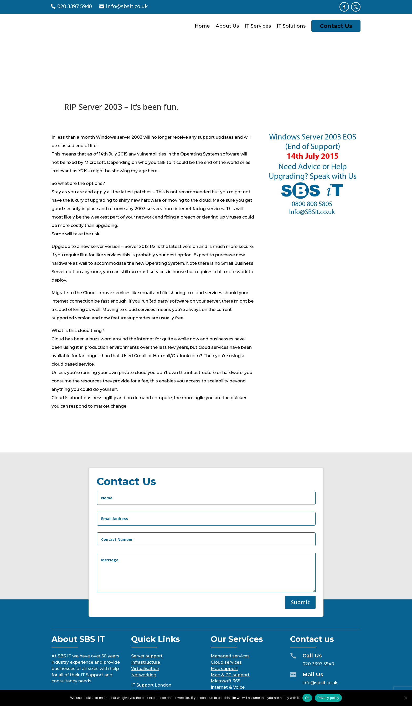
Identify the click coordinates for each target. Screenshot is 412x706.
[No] (405, 697)
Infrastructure (145, 621)
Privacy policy (328, 698)
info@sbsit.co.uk (127, 6)
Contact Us (336, 26)
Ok (307, 698)
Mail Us (312, 634)
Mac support (224, 628)
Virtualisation (145, 628)
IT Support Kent (148, 650)
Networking (143, 634)
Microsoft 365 (225, 640)
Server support (147, 615)
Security (219, 653)
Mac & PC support (230, 634)
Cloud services (226, 621)
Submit (300, 576)
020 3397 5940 (74, 6)
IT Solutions (291, 26)
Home (202, 26)
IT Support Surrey (149, 657)
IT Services (258, 26)
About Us (227, 26)
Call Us (312, 615)
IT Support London (151, 644)
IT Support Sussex (150, 663)
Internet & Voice (228, 646)
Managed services (230, 615)
